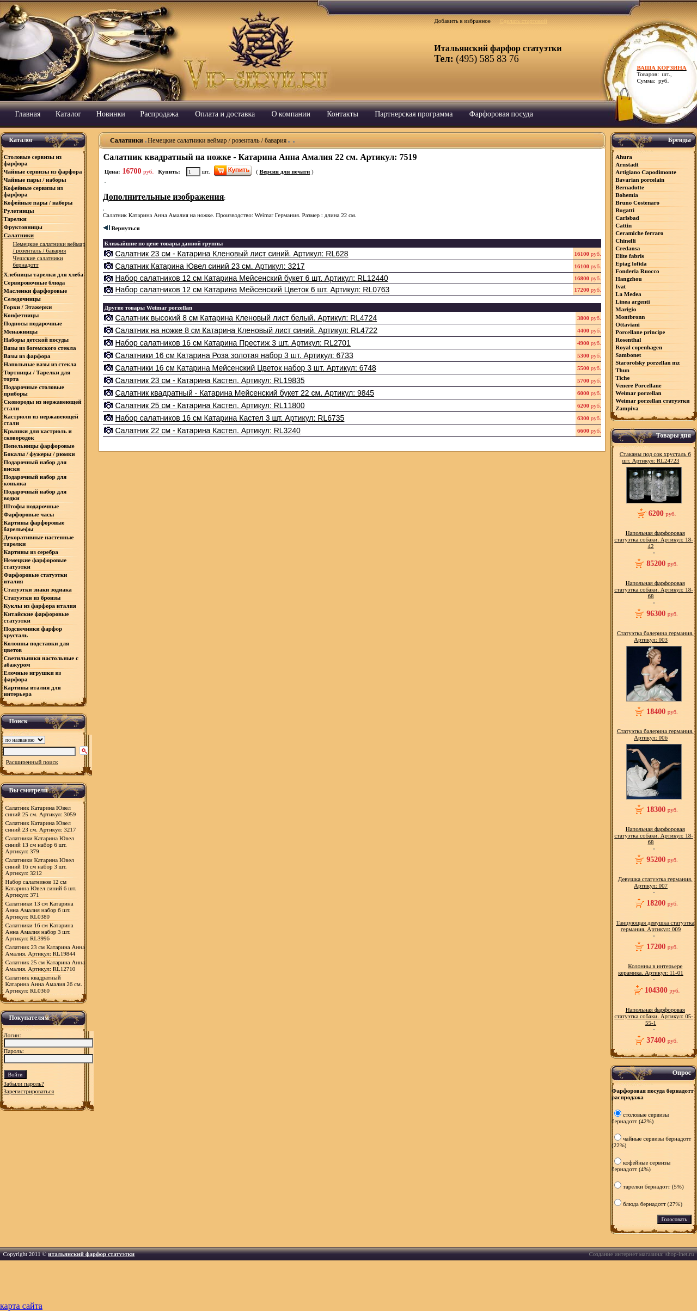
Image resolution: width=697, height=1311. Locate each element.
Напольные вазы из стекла (40, 364)
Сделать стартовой (523, 20)
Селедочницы (22, 299)
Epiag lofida (630, 263)
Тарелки (15, 219)
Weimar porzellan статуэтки (652, 400)
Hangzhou (628, 278)
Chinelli (625, 240)
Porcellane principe (640, 332)
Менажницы (21, 331)
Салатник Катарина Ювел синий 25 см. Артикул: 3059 (40, 810)
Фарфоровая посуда (501, 114)
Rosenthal (628, 339)
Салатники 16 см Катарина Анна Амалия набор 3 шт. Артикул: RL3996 (39, 931)
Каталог (68, 114)
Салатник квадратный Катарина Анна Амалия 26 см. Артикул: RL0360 (43, 984)
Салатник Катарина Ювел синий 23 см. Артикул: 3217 (40, 826)
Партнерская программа (414, 114)
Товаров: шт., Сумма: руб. (664, 74)
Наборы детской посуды (36, 339)
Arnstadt (626, 164)
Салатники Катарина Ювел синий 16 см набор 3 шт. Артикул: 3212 (39, 866)
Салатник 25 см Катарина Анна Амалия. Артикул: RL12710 (45, 965)
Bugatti (624, 210)
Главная (28, 114)
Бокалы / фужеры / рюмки (39, 454)
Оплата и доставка (225, 114)
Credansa (627, 248)
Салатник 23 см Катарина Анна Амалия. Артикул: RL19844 (45, 950)
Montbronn (630, 316)
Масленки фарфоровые (36, 290)
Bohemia (626, 195)
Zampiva (626, 408)
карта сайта (21, 1305)
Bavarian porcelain (639, 179)
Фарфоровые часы (29, 514)
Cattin (623, 225)
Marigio (625, 309)
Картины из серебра (31, 552)
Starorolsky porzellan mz (647, 362)
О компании (290, 114)
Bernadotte (629, 187)
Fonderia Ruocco (637, 271)
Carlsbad (627, 217)
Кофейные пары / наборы (38, 202)
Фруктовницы (23, 227)
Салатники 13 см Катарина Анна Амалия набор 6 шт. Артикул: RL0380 (39, 910)
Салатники (19, 235)
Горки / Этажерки (28, 307)
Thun (622, 370)
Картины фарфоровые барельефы (34, 525)
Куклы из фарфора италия (40, 605)
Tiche (622, 377)
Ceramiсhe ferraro (639, 233)
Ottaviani (627, 324)
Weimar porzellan (638, 393)
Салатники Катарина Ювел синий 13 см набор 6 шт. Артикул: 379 (39, 844)
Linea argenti (632, 301)
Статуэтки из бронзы (32, 597)
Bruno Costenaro (637, 202)
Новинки (110, 114)
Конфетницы (21, 315)
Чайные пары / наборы (35, 179)
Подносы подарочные (33, 323)
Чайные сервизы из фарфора (43, 171)
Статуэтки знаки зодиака (39, 589)
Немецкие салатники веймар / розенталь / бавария (217, 140)
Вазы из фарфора (27, 356)
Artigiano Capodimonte (645, 172)
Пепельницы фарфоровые (39, 445)
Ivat (620, 286)
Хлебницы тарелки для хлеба (43, 274)
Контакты (342, 114)
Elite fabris (629, 256)
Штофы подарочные (31, 506)
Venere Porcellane (638, 385)
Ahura (623, 156)
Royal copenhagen (638, 347)
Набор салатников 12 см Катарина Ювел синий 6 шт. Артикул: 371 (41, 888)
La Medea (628, 294)
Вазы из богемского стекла (40, 347)
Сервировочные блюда (35, 282)
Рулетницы (20, 210)
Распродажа (159, 114)
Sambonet (628, 355)
